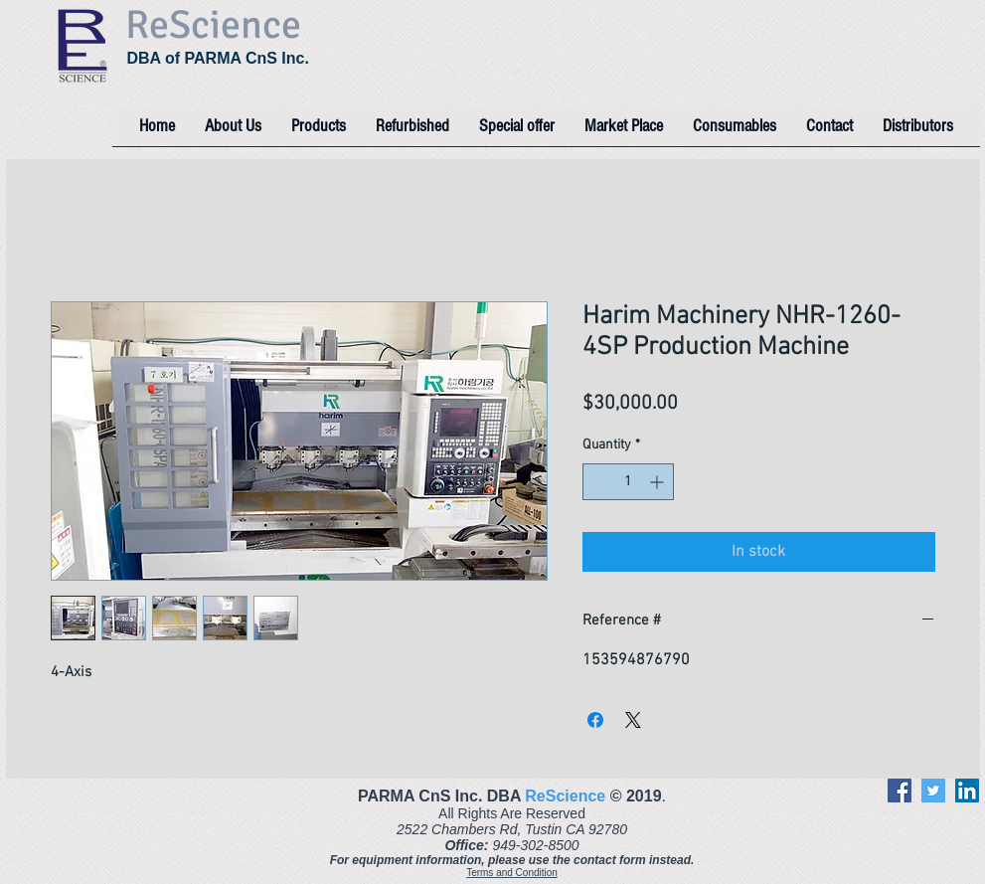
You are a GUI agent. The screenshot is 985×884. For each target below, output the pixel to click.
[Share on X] (633, 720)
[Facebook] (899, 790)
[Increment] (658, 481)
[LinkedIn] (967, 790)
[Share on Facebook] (595, 720)
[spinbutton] (628, 481)
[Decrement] (597, 481)
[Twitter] (933, 790)
